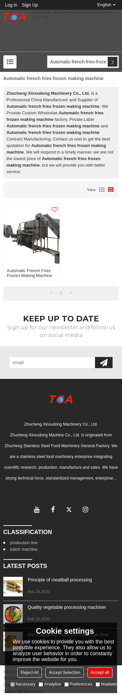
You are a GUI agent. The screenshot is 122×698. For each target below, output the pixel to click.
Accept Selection (64, 672)
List (101, 190)
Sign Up (30, 5)
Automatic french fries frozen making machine (29, 273)
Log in (11, 5)
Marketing (107, 684)
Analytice (50, 684)
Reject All (29, 672)
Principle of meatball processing (60, 579)
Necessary (22, 684)
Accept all (100, 672)
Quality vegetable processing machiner (67, 607)
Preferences (78, 684)
